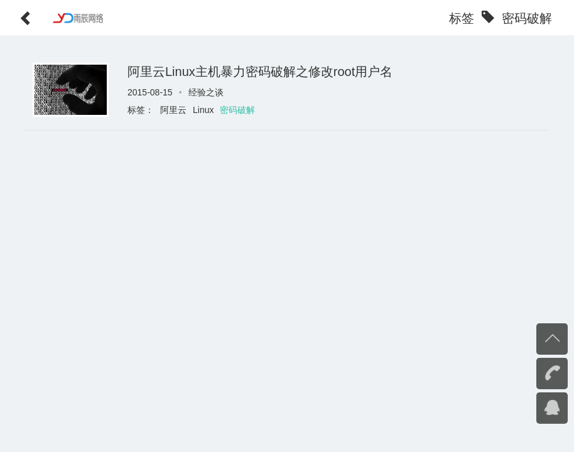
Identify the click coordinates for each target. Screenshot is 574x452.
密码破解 (237, 110)
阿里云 (173, 110)
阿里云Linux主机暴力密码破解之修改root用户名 (260, 71)
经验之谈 (206, 92)
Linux (203, 110)
